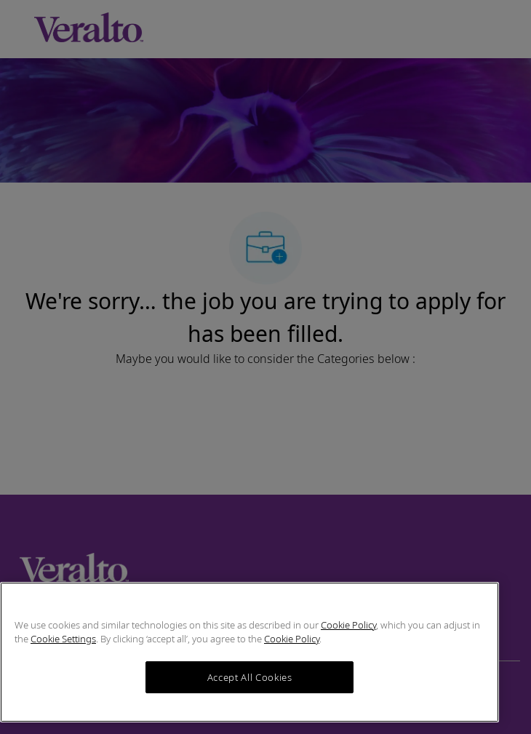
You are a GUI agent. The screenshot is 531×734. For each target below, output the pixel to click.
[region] (249, 652)
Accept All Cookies (249, 677)
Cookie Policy (348, 624)
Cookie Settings (63, 638)
